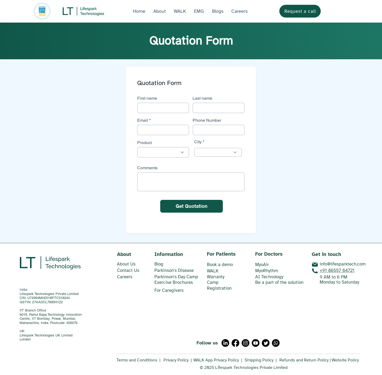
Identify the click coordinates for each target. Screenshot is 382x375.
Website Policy (345, 360)
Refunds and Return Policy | (305, 360)
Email (142, 120)
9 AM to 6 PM (333, 277)
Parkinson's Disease (174, 270)
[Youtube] (255, 343)
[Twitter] (266, 343)
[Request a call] (300, 11)
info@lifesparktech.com (343, 264)
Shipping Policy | (261, 360)
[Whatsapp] (276, 343)
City (198, 142)
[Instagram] (245, 343)
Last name (202, 98)
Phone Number (207, 120)
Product (144, 143)
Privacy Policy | (177, 360)
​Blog (158, 264)
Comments (147, 168)
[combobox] (218, 152)
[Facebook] (235, 343)
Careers (124, 277)
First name (147, 98)
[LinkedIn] (225, 343)
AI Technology (269, 277)
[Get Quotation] (191, 206)
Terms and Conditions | (138, 360)
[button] (199, 11)
